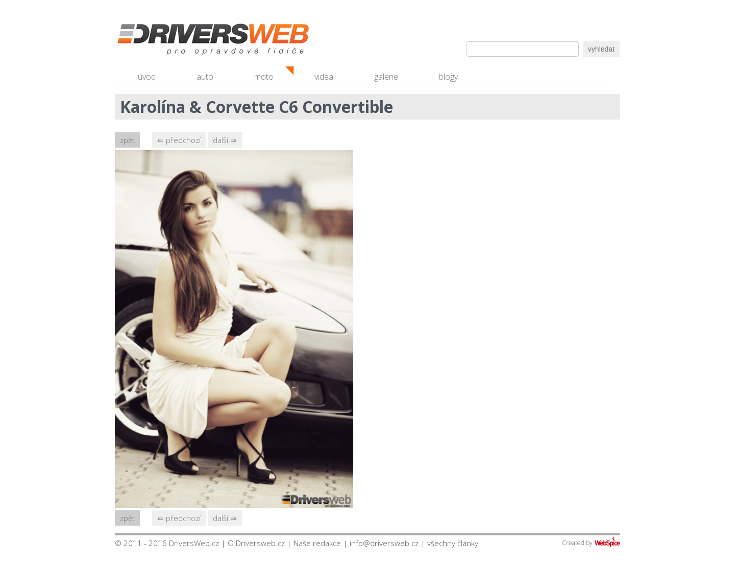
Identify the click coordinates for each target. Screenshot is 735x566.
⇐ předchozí (179, 140)
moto (264, 76)
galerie (386, 76)
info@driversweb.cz (384, 543)
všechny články (452, 543)
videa (323, 76)
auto (205, 76)
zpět (127, 140)
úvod (147, 76)
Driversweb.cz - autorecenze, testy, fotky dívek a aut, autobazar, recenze (191, 40)
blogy (448, 76)
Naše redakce (317, 543)
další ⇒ (225, 140)
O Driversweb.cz (256, 543)
